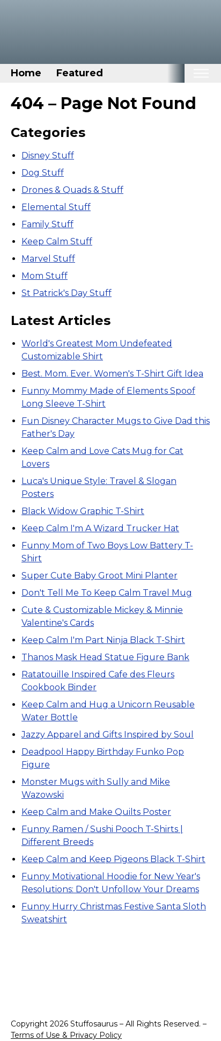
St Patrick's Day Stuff (66, 293)
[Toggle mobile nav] (200, 73)
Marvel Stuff (48, 259)
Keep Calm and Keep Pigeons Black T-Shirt (113, 859)
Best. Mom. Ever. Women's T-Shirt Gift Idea (112, 373)
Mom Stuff (44, 276)
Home (26, 73)
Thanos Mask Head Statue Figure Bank (105, 657)
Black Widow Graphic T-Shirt (82, 511)
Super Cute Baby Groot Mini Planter (99, 575)
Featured (79, 73)
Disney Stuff (47, 155)
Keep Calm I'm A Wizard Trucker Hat (100, 528)
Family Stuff (47, 224)
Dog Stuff (42, 173)
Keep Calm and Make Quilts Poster (96, 812)
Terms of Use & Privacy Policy (66, 1035)
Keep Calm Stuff (56, 241)
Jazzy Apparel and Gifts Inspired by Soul (107, 734)
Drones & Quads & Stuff (72, 190)
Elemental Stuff (56, 207)
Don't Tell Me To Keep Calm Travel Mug (106, 593)
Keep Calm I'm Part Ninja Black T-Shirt (103, 640)
